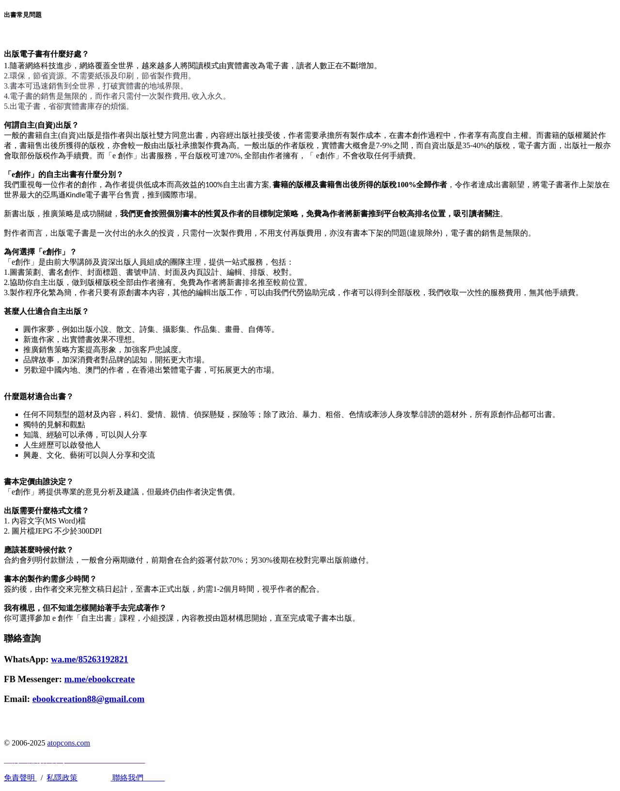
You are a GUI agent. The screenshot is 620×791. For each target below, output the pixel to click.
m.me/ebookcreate (99, 679)
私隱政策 (62, 778)
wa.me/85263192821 (89, 659)
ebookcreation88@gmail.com (88, 699)
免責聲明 (20, 778)
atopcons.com (68, 743)
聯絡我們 (137, 778)
